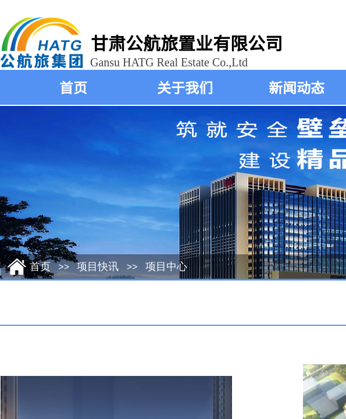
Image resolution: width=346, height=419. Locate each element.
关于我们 (185, 87)
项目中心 (166, 266)
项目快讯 (98, 266)
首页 (73, 87)
